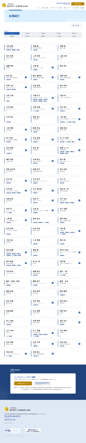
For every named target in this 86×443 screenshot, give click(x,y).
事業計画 (74, 33)
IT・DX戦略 (58, 36)
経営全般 (27, 33)
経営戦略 (43, 33)
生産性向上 (27, 36)
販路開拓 (43, 36)
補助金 (74, 36)
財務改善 (12, 36)
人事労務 (59, 33)
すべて (11, 33)
